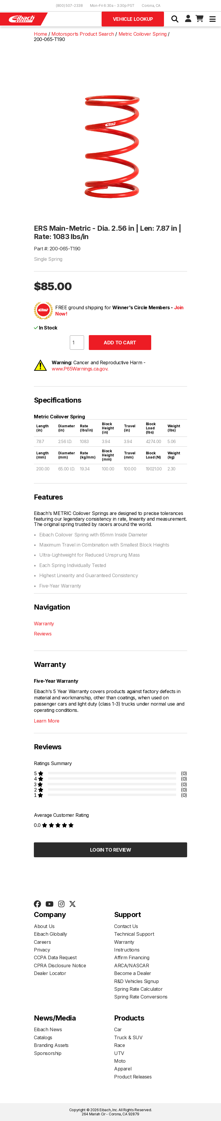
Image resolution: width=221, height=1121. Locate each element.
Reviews (42, 634)
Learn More (46, 721)
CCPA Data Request (55, 957)
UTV (119, 1053)
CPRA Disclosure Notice (60, 965)
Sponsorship (47, 1053)
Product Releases (133, 1076)
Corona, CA (151, 5)
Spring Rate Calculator (138, 989)
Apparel (122, 1068)
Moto (119, 1061)
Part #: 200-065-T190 (57, 248)
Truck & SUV (128, 1037)
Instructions (126, 949)
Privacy (42, 949)
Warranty (44, 624)
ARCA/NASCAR (131, 965)
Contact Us (126, 926)
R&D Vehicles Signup (136, 981)
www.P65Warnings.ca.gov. (80, 369)
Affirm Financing (131, 957)
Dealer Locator (50, 973)
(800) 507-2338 (69, 5)
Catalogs (43, 1037)
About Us (44, 926)
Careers (42, 942)
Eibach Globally (50, 934)
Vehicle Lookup (133, 19)
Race (119, 1045)
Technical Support (134, 934)
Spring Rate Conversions (141, 996)
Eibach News (48, 1029)
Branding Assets (51, 1045)
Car (118, 1029)
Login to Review (110, 850)
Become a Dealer (132, 973)
